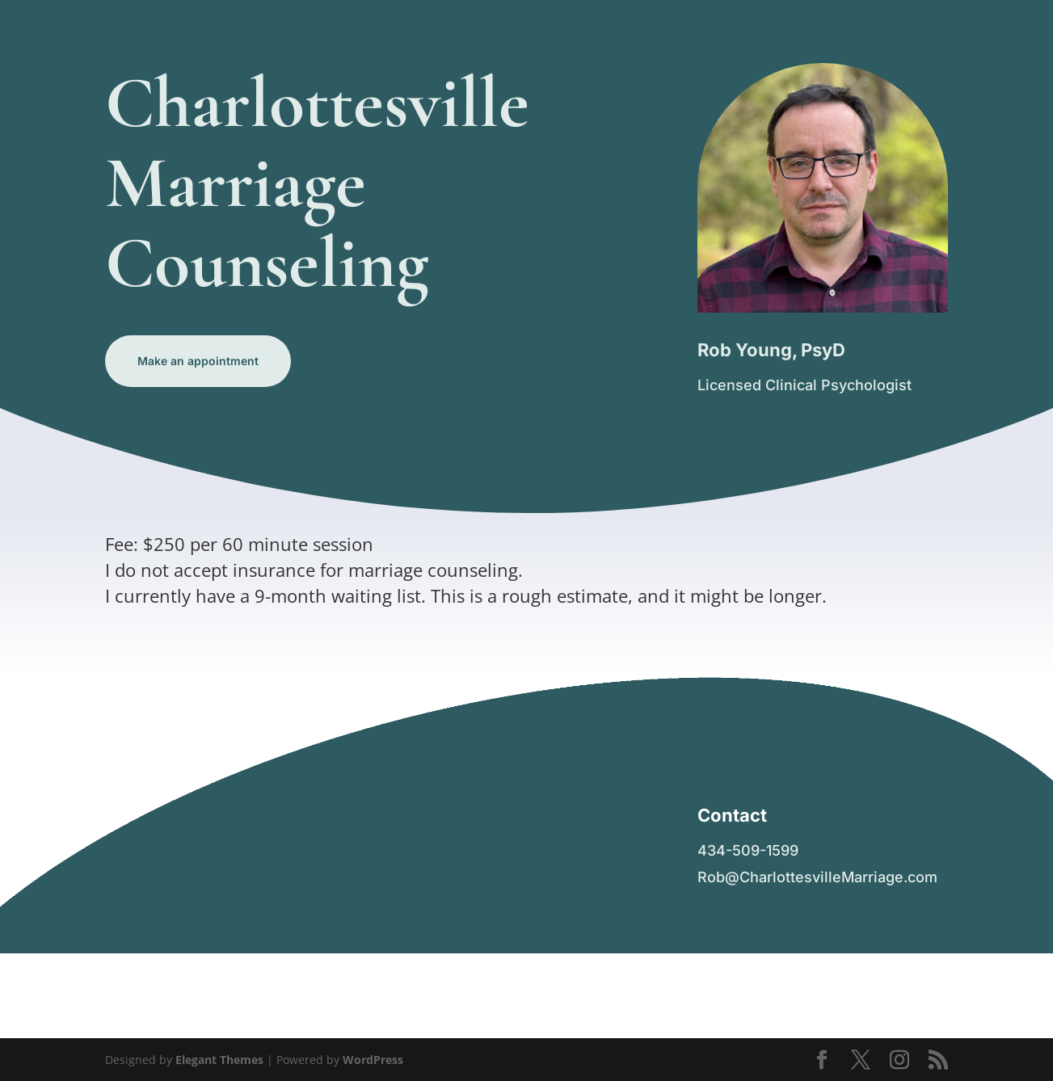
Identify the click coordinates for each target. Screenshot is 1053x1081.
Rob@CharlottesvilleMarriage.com (817, 877)
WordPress (373, 1059)
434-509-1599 (747, 850)
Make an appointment (198, 361)
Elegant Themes (219, 1059)
